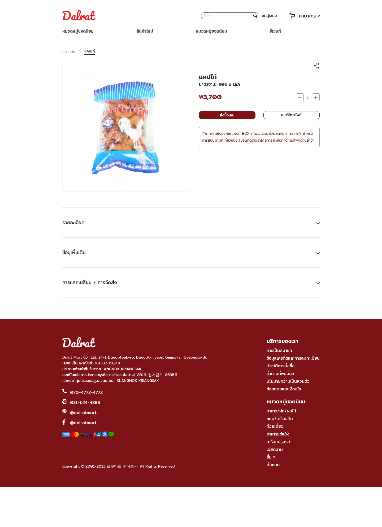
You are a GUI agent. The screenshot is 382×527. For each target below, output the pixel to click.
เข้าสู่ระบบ (269, 16)
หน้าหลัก (68, 52)
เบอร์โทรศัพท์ (291, 115)
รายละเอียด (73, 222)
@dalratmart (83, 412)
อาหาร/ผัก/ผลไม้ (281, 411)
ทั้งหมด (273, 464)
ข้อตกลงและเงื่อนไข (284, 389)
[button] (309, 16)
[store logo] (79, 15)
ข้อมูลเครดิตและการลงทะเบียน (293, 358)
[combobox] (229, 15)
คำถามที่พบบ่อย (280, 373)
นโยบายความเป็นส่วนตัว (288, 381)
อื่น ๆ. (271, 457)
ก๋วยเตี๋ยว (275, 426)
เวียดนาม (275, 449)
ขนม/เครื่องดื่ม (280, 418)
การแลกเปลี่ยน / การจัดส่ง (89, 282)
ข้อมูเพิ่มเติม (74, 252)
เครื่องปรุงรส (278, 441)
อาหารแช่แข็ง (278, 434)
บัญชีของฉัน (283, 15)
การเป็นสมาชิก (279, 350)
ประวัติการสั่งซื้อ (280, 366)
